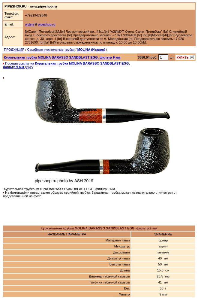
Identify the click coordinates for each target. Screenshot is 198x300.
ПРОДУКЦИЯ (14, 49)
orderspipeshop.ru (40, 24)
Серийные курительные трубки (50, 49)
